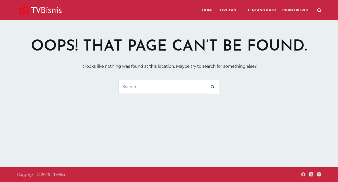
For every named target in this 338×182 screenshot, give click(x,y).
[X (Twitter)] (311, 174)
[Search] (319, 10)
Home (208, 10)
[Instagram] (319, 174)
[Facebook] (303, 174)
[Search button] (213, 87)
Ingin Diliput (295, 10)
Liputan (231, 10)
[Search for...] (162, 87)
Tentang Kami (261, 10)
